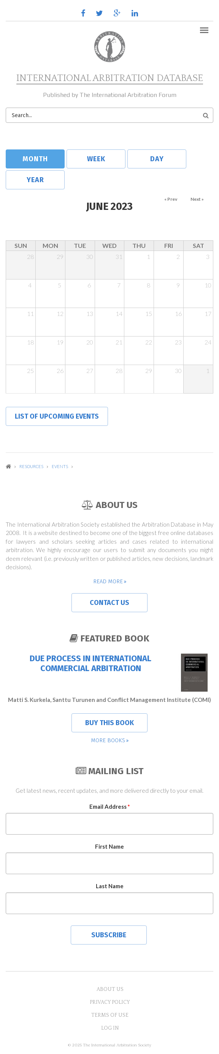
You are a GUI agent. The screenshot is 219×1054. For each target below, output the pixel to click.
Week (96, 159)
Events (60, 466)
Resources (31, 466)
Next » (197, 199)
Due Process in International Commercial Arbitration (90, 663)
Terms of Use (110, 1015)
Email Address (109, 806)
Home (8, 466)
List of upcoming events (57, 416)
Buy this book (109, 723)
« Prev (170, 199)
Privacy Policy (110, 1002)
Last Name (110, 886)
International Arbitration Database (109, 78)
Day (157, 159)
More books (108, 740)
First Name (109, 846)
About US (110, 989)
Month (43, 159)
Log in (110, 1028)
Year (35, 180)
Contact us (109, 602)
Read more (108, 581)
